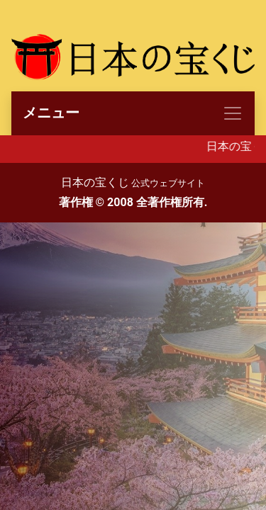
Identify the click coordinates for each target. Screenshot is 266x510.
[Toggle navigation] (133, 113)
